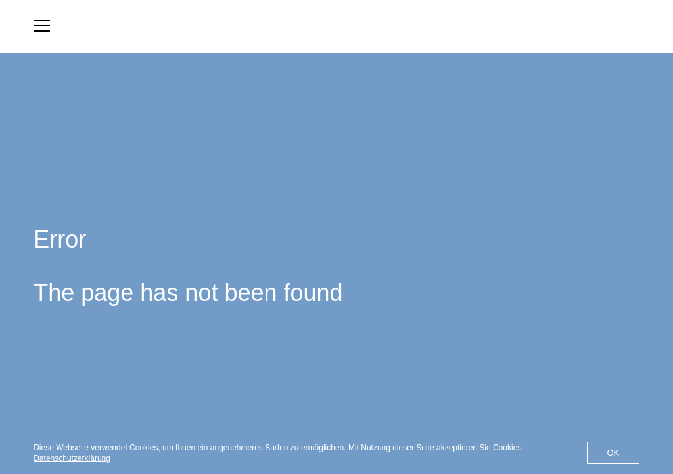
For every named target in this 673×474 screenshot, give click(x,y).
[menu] (42, 25)
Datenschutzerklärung (72, 458)
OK (613, 453)
